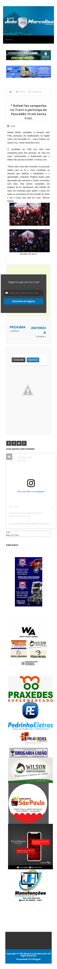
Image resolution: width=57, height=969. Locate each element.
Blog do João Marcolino (36, 953)
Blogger (37, 959)
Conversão (18, 360)
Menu (9, 39)
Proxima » (41, 336)
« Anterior (14, 330)
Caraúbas (10, 538)
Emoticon (33, 360)
